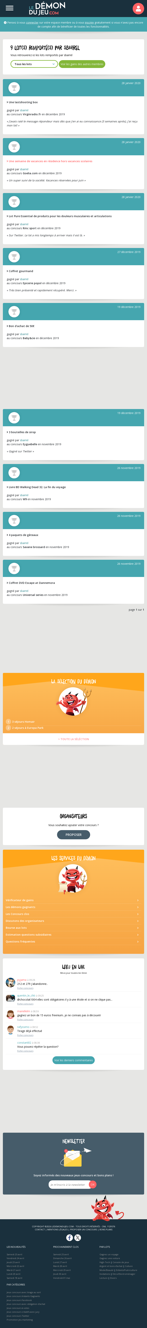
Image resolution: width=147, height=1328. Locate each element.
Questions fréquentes (20, 941)
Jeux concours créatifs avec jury (23, 1311)
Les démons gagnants (20, 907)
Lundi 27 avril (60, 1262)
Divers (113, 1277)
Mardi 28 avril (60, 1266)
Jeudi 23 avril (13, 1262)
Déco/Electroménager (124, 1273)
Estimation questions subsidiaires (28, 934)
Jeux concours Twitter (18, 1315)
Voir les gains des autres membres (82, 64)
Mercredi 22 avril (15, 1266)
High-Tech (105, 1262)
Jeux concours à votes (18, 1308)
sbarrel (24, 110)
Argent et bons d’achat (111, 1266)
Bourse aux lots (16, 928)
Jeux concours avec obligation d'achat (26, 1304)
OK (93, 1184)
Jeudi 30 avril (59, 1273)
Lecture (104, 1277)
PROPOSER (74, 835)
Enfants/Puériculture (126, 1270)
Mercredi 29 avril (62, 1270)
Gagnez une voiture (110, 1258)
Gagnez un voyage (109, 1254)
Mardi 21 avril (13, 1270)
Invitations (105, 1273)
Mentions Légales (57, 1229)
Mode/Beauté (107, 1270)
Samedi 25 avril (14, 1254)
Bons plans (106, 1229)
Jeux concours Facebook (19, 1300)
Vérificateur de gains (19, 900)
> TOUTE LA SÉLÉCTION (73, 739)
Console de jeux (121, 1262)
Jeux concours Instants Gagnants (23, 1296)
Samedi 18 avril (14, 1277)
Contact (40, 1229)
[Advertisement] (73, 377)
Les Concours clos (17, 914)
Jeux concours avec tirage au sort (24, 1292)
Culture (129, 1266)
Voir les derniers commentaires (73, 1060)
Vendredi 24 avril (15, 1258)
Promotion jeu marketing (20, 1319)
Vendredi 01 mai (61, 1277)
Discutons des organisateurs (25, 921)
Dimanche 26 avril (62, 1258)
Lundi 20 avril (13, 1273)
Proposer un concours (83, 1229)
